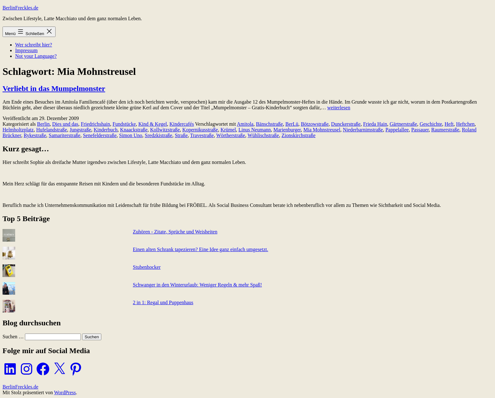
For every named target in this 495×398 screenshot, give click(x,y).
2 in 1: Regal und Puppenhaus (163, 302)
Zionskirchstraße (299, 135)
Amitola (245, 124)
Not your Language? (36, 56)
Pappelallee (397, 129)
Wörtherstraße (230, 135)
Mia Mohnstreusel (321, 129)
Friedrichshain (95, 124)
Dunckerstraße (346, 124)
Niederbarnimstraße (363, 129)
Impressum (26, 50)
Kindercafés (182, 124)
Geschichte (431, 124)
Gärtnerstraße (403, 124)
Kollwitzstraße (165, 129)
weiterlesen (338, 107)
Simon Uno (130, 135)
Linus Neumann (254, 129)
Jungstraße (80, 129)
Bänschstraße (269, 124)
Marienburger (287, 129)
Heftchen (465, 124)
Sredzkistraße (158, 135)
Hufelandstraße (51, 129)
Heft (448, 124)
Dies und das (65, 124)
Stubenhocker (147, 267)
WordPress (65, 392)
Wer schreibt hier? (33, 44)
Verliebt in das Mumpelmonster (54, 88)
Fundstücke (124, 124)
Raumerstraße (445, 129)
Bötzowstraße (315, 124)
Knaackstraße (133, 129)
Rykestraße (35, 135)
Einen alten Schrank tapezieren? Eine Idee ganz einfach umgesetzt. (200, 249)
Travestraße (202, 135)
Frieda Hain (375, 124)
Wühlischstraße (263, 135)
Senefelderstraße (100, 135)
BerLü (291, 124)
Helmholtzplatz (18, 129)
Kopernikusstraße (200, 129)
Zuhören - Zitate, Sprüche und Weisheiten (175, 231)
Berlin (43, 124)
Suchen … (13, 336)
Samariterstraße (64, 135)
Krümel (228, 129)
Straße (181, 135)
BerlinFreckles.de (20, 7)
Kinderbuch (106, 129)
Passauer (420, 129)
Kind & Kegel (152, 124)
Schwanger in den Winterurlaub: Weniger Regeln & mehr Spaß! (197, 284)
